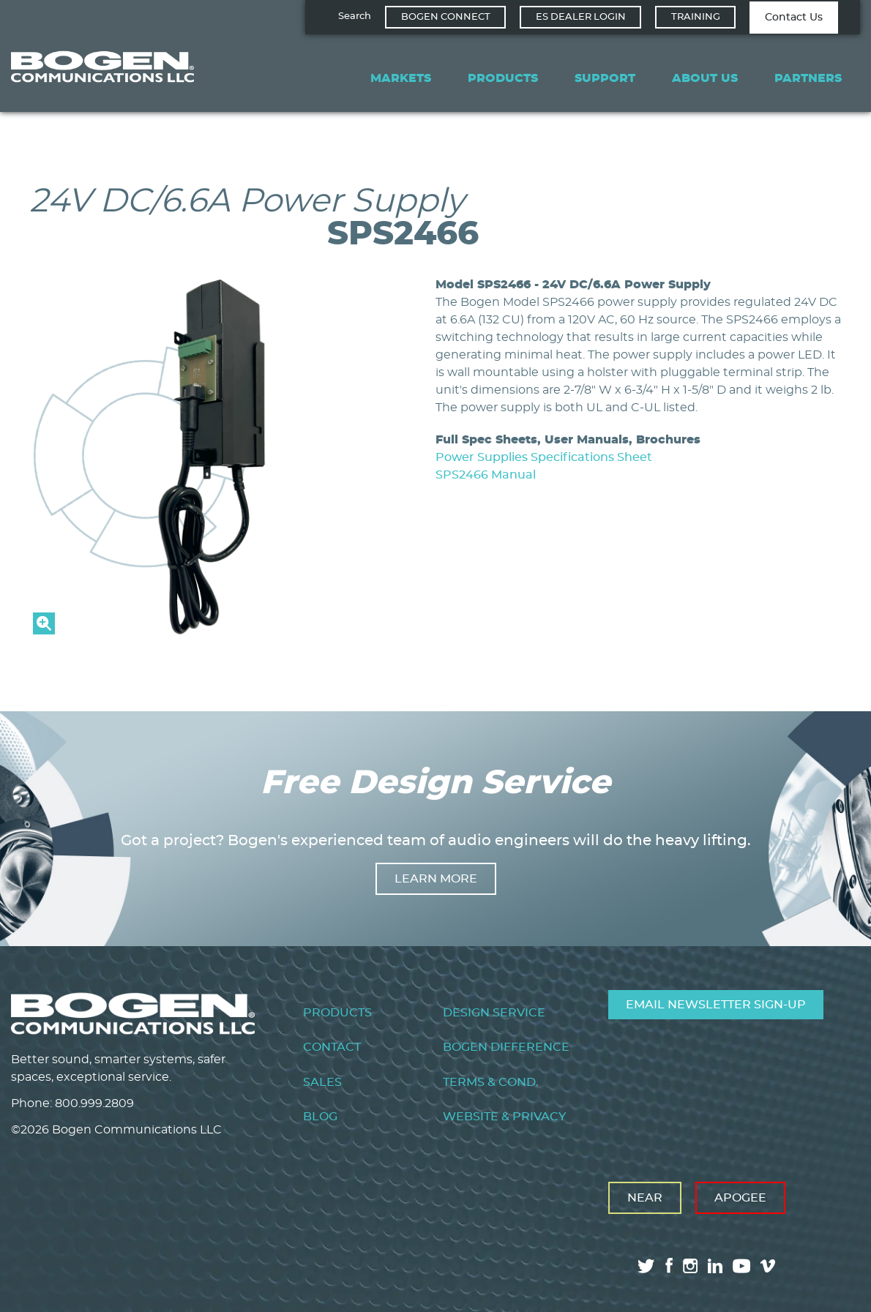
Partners (808, 78)
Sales (322, 1082)
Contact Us (794, 17)
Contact (332, 1047)
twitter (646, 1266)
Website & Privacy (504, 1116)
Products (503, 78)
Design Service (494, 1013)
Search (354, 16)
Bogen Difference (506, 1047)
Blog (320, 1116)
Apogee (740, 1198)
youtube (741, 1266)
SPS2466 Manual (486, 475)
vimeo (769, 1266)
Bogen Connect (445, 17)
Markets (400, 78)
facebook (669, 1265)
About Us (705, 78)
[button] (210, 631)
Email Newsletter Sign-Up (716, 1005)
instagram (690, 1266)
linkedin (715, 1266)
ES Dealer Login (581, 17)
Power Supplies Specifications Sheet (544, 457)
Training (695, 17)
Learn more (436, 879)
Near (644, 1198)
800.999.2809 (94, 1103)
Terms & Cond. (491, 1082)
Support (605, 78)
